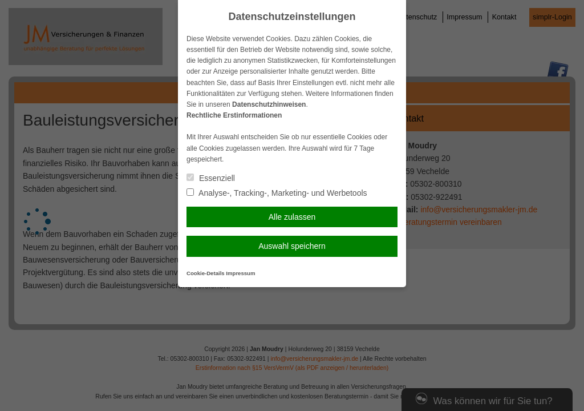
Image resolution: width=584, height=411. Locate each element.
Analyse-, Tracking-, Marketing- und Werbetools (276, 193)
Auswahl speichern (292, 246)
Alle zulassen (292, 216)
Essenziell (210, 178)
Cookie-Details (205, 273)
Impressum (240, 273)
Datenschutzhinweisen (269, 104)
